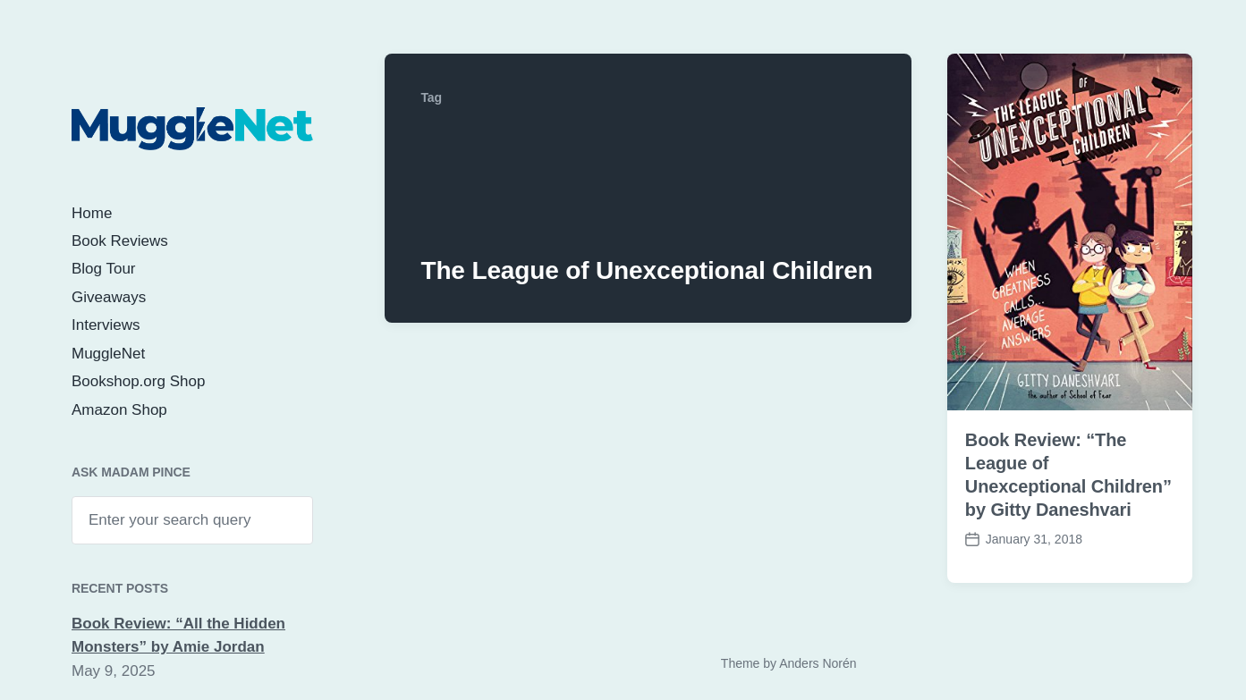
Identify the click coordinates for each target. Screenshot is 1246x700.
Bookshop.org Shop (138, 381)
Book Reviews (120, 240)
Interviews (106, 324)
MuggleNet (108, 353)
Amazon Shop (119, 409)
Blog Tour (104, 268)
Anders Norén (817, 663)
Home (92, 213)
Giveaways (109, 297)
